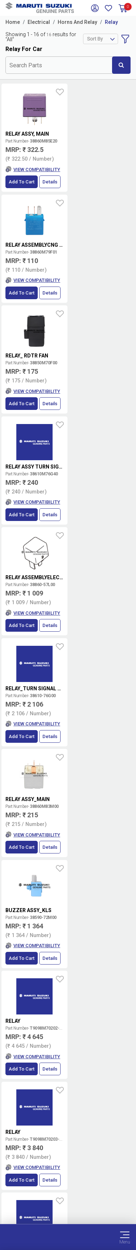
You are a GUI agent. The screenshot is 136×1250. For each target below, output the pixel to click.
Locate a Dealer (99, 1018)
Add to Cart (21, 182)
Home (12, 22)
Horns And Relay (77, 22)
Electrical (39, 22)
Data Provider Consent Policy (68, 1193)
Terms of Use (68, 1184)
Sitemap (68, 1210)
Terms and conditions (102, 995)
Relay (111, 22)
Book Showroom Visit (99, 1032)
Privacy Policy (68, 1202)
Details (49, 182)
